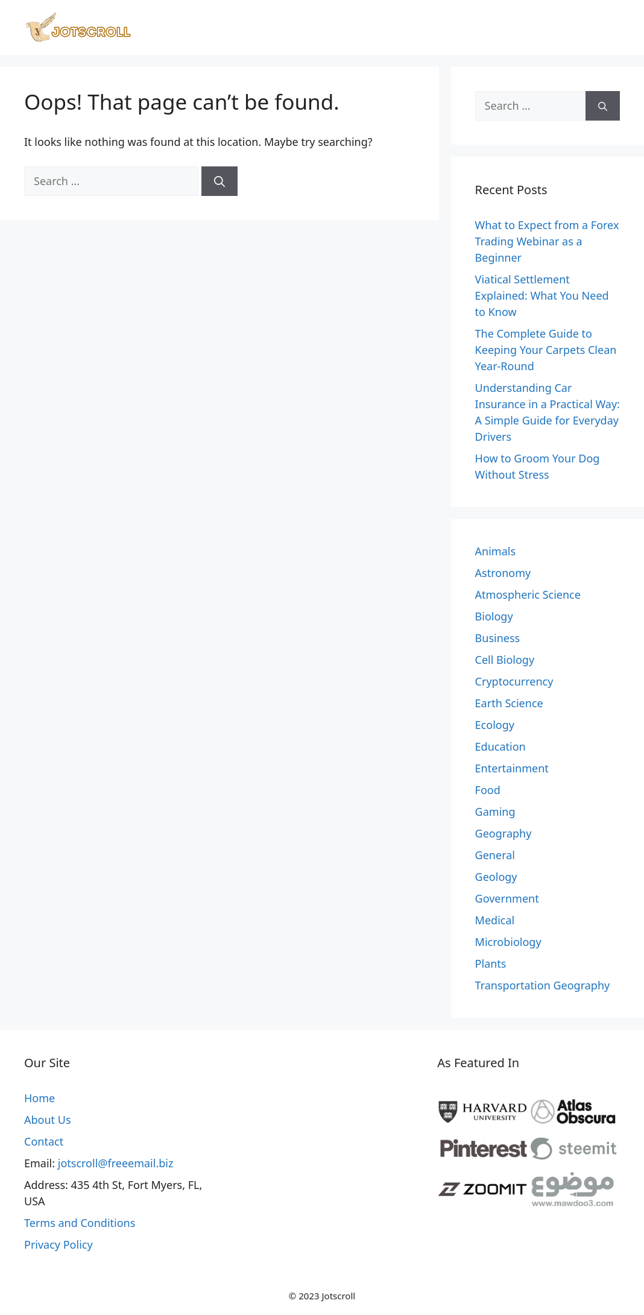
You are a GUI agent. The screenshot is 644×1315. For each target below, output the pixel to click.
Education (500, 746)
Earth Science (509, 703)
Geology (496, 876)
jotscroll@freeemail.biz (116, 1163)
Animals (495, 551)
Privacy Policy (58, 1244)
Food (487, 790)
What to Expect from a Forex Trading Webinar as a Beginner (547, 241)
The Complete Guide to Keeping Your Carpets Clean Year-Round (546, 349)
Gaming (495, 811)
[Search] (219, 181)
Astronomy (503, 573)
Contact (43, 1141)
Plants (491, 963)
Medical (495, 920)
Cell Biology (505, 659)
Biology (494, 616)
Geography (503, 833)
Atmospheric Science (528, 594)
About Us (47, 1119)
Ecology (494, 724)
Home (39, 1098)
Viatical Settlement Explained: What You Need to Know (542, 295)
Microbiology (508, 942)
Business (497, 638)
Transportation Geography (542, 985)
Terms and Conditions (79, 1223)
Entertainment (512, 768)
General (495, 855)
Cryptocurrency (514, 681)
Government (507, 898)
